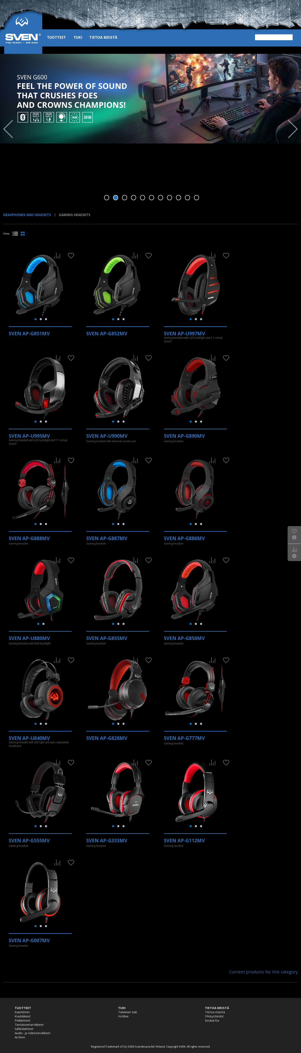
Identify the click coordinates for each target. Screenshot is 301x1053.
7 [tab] (160, 197)
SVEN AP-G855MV (106, 638)
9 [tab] (178, 197)
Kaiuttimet (22, 1012)
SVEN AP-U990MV (107, 435)
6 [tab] (151, 197)
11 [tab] (196, 197)
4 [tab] (133, 197)
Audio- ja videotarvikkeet (32, 1033)
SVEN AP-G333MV (106, 840)
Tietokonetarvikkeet (29, 1024)
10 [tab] (187, 197)
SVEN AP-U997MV (184, 333)
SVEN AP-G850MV (184, 638)
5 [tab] (142, 197)
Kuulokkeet (23, 1016)
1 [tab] (106, 197)
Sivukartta (212, 1020)
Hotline (123, 1016)
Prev (8, 129)
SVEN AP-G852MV (106, 333)
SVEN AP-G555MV (29, 840)
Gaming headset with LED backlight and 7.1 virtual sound (193, 339)
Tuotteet (56, 37)
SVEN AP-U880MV (29, 638)
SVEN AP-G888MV (29, 538)
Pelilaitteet (22, 1020)
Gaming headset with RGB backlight (30, 643)
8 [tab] (169, 197)
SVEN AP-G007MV (29, 940)
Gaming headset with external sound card (111, 441)
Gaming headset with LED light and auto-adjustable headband (39, 744)
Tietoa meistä (103, 37)
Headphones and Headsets (27, 215)
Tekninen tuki (127, 1012)
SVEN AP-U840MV (29, 738)
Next (293, 129)
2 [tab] (115, 197)
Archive (20, 1037)
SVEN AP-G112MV (184, 840)
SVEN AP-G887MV (106, 538)
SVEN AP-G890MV (184, 435)
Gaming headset (173, 441)
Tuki (78, 37)
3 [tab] (124, 197)
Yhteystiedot (214, 1016)
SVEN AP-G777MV (184, 738)
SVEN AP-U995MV (29, 435)
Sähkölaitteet (24, 1029)
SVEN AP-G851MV (29, 333)
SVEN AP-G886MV (184, 538)
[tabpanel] (150, 98)
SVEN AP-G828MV (106, 738)
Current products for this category (263, 972)
